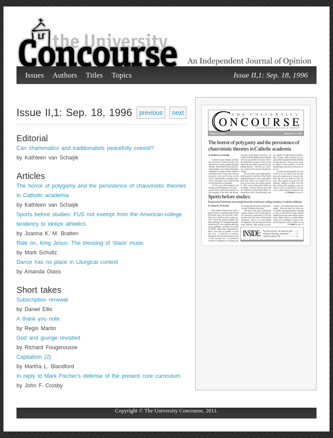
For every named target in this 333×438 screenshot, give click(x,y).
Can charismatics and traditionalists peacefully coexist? (85, 148)
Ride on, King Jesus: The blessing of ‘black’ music (80, 243)
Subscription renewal (42, 300)
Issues (34, 75)
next (178, 112)
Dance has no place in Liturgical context (67, 262)
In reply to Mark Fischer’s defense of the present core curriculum (98, 376)
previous (151, 112)
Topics (121, 75)
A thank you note (37, 319)
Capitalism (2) (33, 357)
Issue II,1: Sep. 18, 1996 (270, 75)
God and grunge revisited (48, 338)
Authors (64, 75)
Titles (94, 75)
